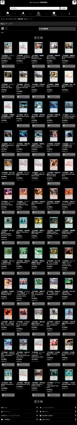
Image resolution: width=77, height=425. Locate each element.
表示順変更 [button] (43, 29)
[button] (3, 2)
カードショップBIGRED (38, 2)
